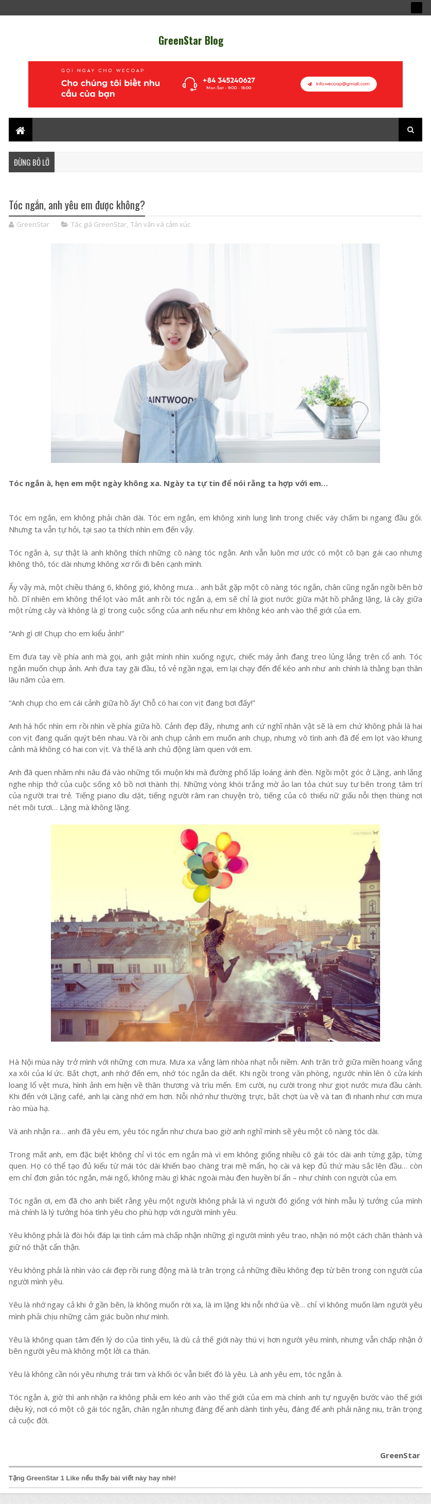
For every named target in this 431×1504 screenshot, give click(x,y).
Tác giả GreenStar (99, 232)
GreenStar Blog (191, 40)
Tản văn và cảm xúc (160, 232)
